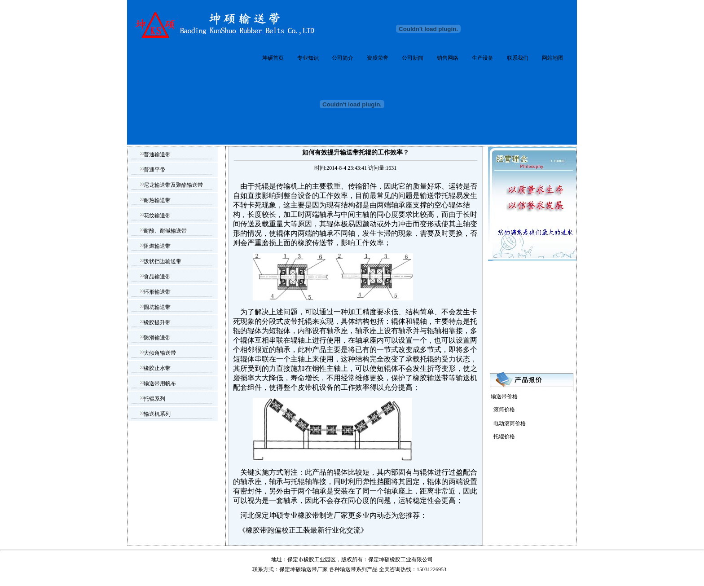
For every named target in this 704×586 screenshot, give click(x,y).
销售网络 (447, 58)
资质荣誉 (377, 58)
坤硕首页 (273, 58)
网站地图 (552, 58)
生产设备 (482, 58)
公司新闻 (412, 58)
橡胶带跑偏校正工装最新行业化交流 (303, 530)
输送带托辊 (438, 195)
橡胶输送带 (431, 378)
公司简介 (342, 58)
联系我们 (517, 58)
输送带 (348, 569)
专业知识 (308, 58)
